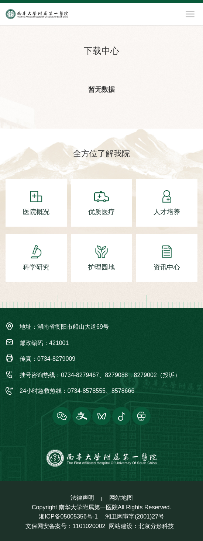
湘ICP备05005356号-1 (68, 516)
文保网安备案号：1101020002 (65, 526)
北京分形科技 (156, 526)
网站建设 (121, 526)
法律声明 (82, 498)
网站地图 (121, 498)
